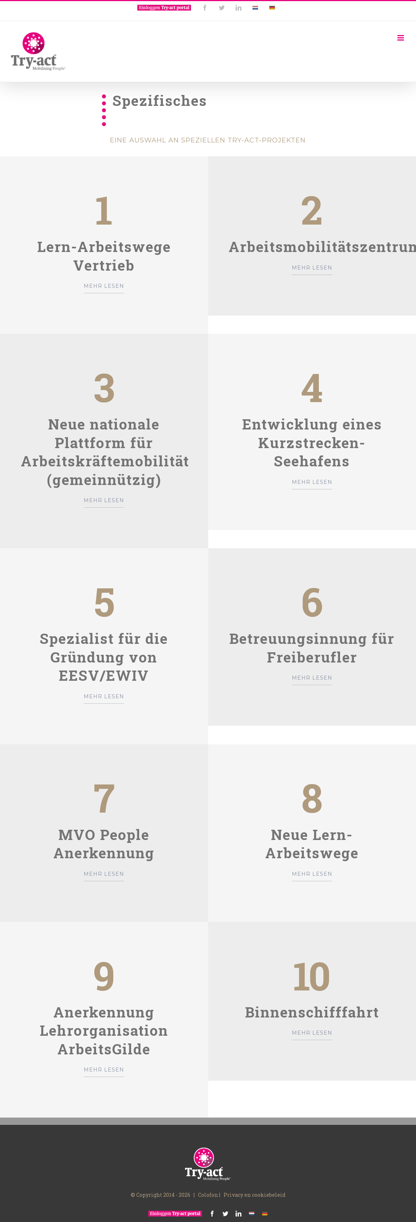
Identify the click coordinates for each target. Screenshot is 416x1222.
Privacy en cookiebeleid (255, 1194)
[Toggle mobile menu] (401, 38)
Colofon (208, 1194)
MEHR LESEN (104, 286)
